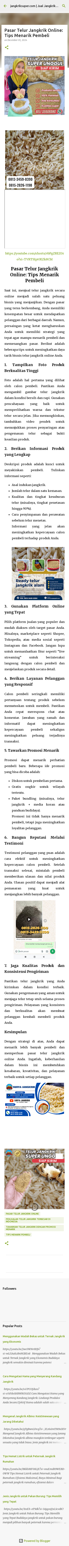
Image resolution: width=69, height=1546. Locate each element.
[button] (6, 47)
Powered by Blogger (34, 1540)
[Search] (64, 5)
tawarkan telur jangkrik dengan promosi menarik (31, 1228)
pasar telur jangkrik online (22, 1214)
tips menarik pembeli (18, 1234)
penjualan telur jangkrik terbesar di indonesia (28, 1220)
